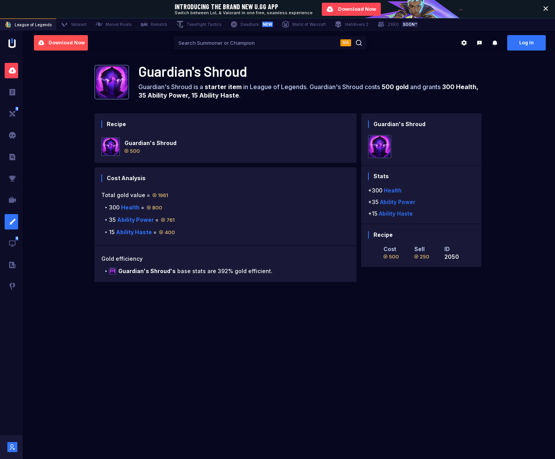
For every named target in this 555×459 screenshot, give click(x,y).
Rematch (154, 24)
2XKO (398, 24)
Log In (526, 43)
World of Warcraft (304, 24)
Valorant (73, 24)
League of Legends (28, 24)
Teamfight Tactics (199, 24)
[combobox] (257, 43)
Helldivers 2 (351, 24)
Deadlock (251, 24)
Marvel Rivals (113, 24)
